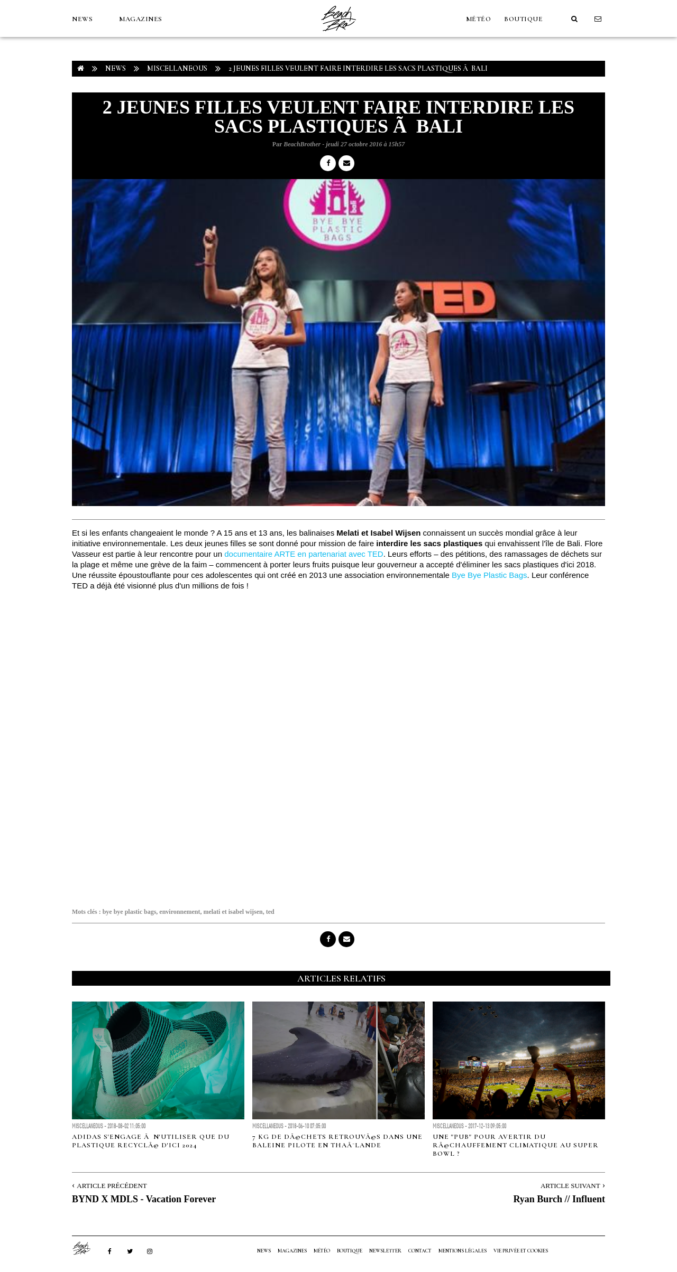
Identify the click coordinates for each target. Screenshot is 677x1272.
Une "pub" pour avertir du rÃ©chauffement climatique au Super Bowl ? (516, 1145)
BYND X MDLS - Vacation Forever (144, 1199)
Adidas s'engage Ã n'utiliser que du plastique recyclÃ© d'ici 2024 (151, 1141)
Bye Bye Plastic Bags (489, 574)
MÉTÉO (478, 19)
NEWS (82, 19)
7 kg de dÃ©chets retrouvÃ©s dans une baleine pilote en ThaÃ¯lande (337, 1141)
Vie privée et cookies (520, 1251)
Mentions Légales (462, 1251)
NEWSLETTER (385, 1251)
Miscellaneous (177, 68)
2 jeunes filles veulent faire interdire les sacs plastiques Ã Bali (358, 68)
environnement (179, 911)
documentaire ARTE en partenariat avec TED (303, 553)
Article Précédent (112, 1186)
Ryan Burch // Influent (559, 1199)
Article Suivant (570, 1186)
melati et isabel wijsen (232, 911)
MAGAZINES (140, 19)
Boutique (523, 19)
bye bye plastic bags (130, 911)
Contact (420, 1251)
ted (270, 911)
